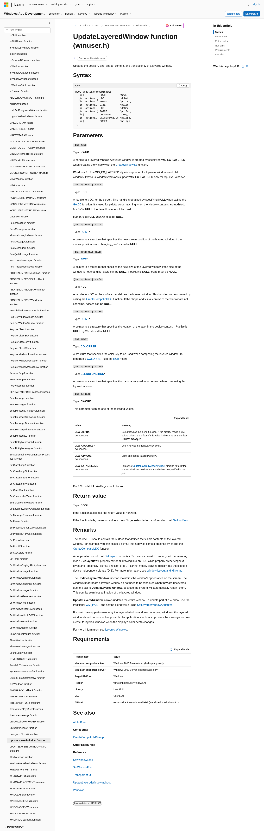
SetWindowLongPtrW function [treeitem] (25, 572)
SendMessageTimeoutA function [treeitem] (27, 411)
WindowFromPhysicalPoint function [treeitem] (28, 751)
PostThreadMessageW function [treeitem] (26, 254)
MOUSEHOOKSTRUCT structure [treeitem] (27, 154)
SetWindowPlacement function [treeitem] (26, 584)
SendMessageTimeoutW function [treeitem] (27, 417)
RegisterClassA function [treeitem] (22, 317)
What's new (233, 13)
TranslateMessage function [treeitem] (24, 703)
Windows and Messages (118, 25)
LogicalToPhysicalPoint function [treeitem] (26, 104)
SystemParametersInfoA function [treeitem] (27, 659)
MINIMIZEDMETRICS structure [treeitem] (26, 142)
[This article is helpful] (243, 66)
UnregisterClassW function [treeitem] (24, 722)
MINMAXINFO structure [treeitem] (22, 148)
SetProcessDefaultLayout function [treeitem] (28, 515)
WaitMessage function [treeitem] (21, 745)
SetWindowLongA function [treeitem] (23, 559)
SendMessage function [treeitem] (22, 386)
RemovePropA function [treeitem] (22, 361)
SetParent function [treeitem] (19, 509)
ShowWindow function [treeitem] (21, 628)
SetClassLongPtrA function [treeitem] (24, 459)
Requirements (222, 50)
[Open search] (247, 5)
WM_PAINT (93, 604)
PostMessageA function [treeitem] (22, 229)
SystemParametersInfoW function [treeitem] (27, 666)
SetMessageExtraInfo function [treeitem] (26, 503)
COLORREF (88, 346)
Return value (222, 41)
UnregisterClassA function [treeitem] (23, 716)
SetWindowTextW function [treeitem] (23, 616)
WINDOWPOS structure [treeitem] (22, 776)
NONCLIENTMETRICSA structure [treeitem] (28, 192)
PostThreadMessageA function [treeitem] (26, 248)
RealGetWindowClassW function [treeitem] (27, 311)
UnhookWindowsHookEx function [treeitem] (27, 709)
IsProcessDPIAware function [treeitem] (25, 48)
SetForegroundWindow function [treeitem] (26, 490)
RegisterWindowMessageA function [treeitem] (28, 348)
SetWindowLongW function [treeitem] (24, 578)
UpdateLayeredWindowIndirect (148, 466)
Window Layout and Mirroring (164, 570)
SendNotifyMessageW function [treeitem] (26, 436)
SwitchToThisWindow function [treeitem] (25, 653)
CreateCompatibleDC (99, 299)
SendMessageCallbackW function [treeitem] (27, 405)
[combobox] (27, 30)
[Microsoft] (6, 4)
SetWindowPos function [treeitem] (22, 591)
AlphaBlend (80, 722)
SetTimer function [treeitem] (19, 547)
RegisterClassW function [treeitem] (23, 336)
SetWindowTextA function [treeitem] (23, 609)
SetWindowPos (82, 767)
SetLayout (111, 556)
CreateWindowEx (126, 164)
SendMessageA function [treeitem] (22, 392)
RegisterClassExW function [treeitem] (24, 330)
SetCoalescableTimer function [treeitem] (25, 484)
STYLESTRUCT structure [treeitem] (23, 647)
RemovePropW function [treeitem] (22, 367)
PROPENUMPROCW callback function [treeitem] (26, 290)
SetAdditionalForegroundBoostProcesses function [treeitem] (30, 444)
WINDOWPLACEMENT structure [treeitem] (27, 770)
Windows (78, 790)
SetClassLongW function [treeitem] (23, 472)
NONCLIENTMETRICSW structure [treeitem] (28, 198)
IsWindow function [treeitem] (19, 54)
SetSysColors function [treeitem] (21, 540)
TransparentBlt (82, 775)
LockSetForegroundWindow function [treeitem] (29, 98)
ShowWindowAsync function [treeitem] (25, 634)
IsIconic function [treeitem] (18, 42)
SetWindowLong (83, 759)
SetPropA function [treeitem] (19, 528)
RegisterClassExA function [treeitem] (24, 323)
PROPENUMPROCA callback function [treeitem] (30, 261)
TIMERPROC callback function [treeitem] (26, 678)
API (97, 25)
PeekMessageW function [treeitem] (23, 217)
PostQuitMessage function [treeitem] (23, 242)
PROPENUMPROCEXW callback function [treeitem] (27, 279)
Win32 (86, 25)
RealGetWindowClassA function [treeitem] (26, 305)
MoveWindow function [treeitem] (21, 167)
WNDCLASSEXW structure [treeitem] (24, 795)
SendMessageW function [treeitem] (23, 424)
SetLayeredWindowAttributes (154, 604)
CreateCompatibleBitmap (88, 737)
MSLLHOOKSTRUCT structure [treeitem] (26, 179)
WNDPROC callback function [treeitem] (25, 807)
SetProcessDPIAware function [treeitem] (26, 522)
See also (219, 54)
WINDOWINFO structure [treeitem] (23, 764)
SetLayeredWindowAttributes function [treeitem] (29, 497)
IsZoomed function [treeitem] (19, 79)
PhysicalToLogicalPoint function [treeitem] (26, 223)
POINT (85, 231)
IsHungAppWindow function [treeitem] (24, 35)
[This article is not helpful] (247, 66)
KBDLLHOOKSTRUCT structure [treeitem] (27, 86)
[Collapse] (49, 23)
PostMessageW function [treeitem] (22, 236)
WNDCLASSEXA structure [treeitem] (24, 789)
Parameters (221, 36)
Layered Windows (116, 629)
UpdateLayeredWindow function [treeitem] (28, 728)
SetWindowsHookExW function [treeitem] (26, 603)
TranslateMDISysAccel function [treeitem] (26, 697)
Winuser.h (141, 25)
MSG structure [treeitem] (17, 173)
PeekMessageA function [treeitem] (22, 211)
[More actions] (188, 25)
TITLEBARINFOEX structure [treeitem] (25, 691)
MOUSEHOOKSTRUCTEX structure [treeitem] (29, 161)
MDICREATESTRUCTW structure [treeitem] (28, 136)
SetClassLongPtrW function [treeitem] (24, 465)
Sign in (256, 4)
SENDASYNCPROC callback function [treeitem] (30, 380)
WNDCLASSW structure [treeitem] (22, 801)
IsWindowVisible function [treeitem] (23, 73)
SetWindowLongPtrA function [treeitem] (25, 566)
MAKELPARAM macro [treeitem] (21, 111)
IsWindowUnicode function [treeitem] (24, 67)
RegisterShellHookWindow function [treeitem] (28, 342)
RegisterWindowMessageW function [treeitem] (29, 355)
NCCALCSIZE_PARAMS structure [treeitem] (28, 186)
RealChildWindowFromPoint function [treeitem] (29, 298)
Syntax (219, 32)
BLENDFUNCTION (92, 373)
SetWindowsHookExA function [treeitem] (26, 597)
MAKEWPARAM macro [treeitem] (22, 123)
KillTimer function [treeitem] (19, 92)
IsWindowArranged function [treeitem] (24, 61)
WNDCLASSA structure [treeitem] (22, 782)
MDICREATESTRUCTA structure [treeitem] (27, 129)
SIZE (84, 259)
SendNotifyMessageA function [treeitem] (26, 430)
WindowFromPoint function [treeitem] (24, 757)
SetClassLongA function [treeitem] (22, 453)
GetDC (77, 204)
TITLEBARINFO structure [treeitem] (23, 684)
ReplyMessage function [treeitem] (22, 373)
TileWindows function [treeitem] (21, 672)
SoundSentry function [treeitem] (21, 641)
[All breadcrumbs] (76, 25)
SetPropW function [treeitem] (20, 534)
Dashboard (251, 13)
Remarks (220, 45)
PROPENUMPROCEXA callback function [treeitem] (27, 269)
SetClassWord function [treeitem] (22, 478)
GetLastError (180, 520)
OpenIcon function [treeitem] (19, 204)
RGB (116, 358)
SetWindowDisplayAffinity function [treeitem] (28, 553)
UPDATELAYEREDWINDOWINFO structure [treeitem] (28, 736)
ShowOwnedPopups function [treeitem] (25, 622)
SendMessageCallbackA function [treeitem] (27, 398)
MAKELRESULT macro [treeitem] (22, 117)
